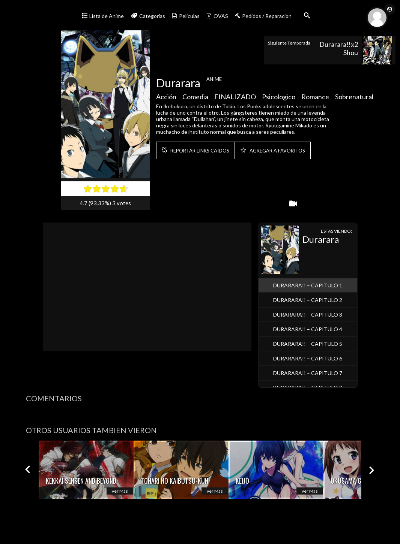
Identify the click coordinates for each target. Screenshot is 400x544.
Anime (214, 81)
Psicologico (278, 98)
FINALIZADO (235, 98)
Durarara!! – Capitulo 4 (307, 329)
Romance (315, 98)
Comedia (195, 98)
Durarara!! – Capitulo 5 (307, 344)
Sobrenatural (354, 98)
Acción (166, 98)
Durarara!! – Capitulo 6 (307, 358)
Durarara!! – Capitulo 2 (307, 300)
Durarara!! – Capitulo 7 (307, 373)
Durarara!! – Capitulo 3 (307, 314)
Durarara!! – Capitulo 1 (307, 285)
